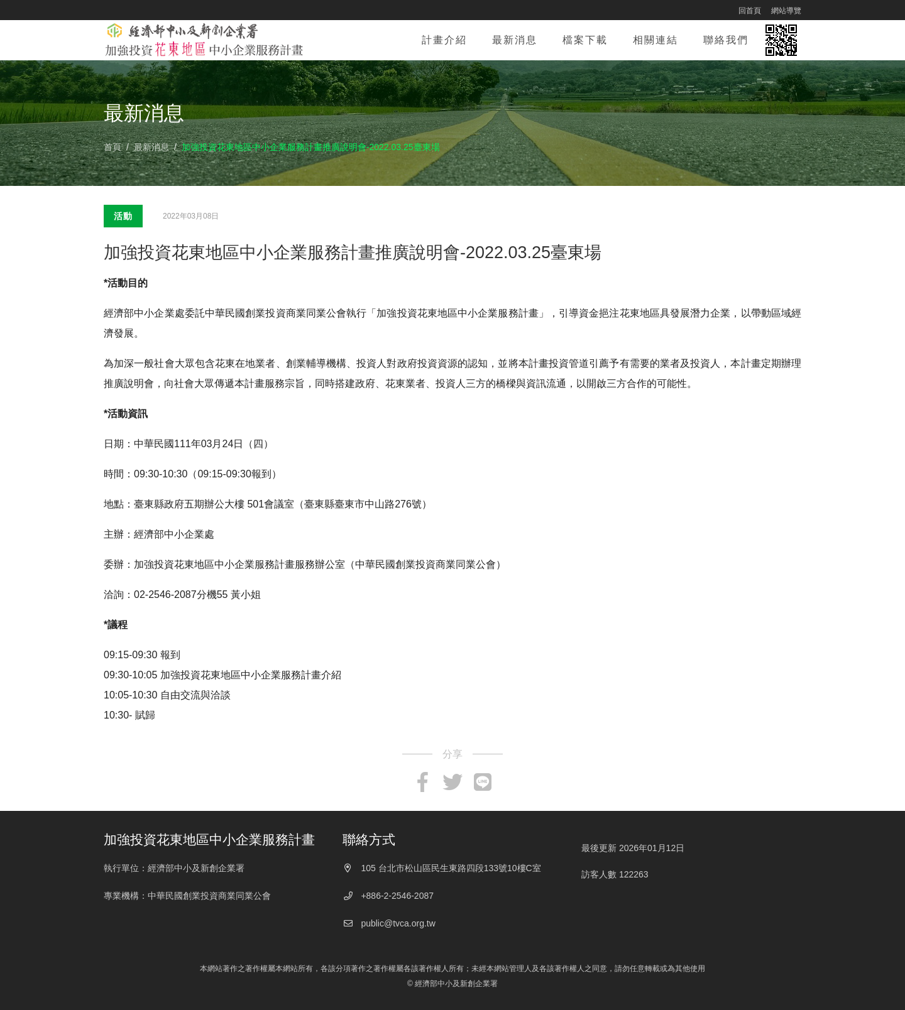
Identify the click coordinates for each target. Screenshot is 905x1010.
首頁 (112, 147)
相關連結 (655, 40)
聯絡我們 (726, 40)
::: (722, 10)
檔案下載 (585, 40)
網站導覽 (786, 10)
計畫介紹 (444, 40)
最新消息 (521, 37)
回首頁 (749, 10)
